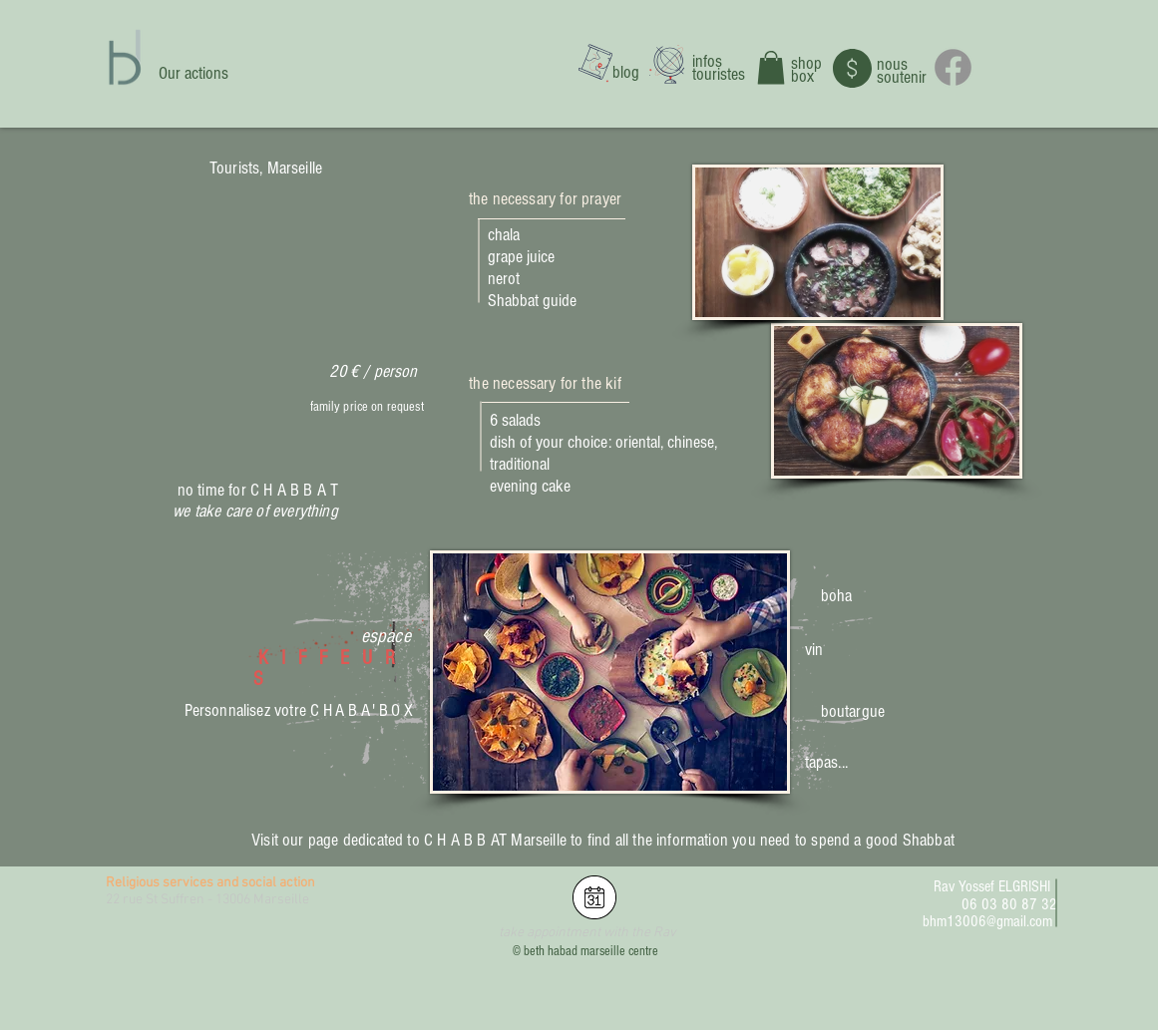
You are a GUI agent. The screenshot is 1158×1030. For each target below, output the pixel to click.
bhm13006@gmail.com (987, 921)
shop (806, 63)
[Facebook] (953, 67)
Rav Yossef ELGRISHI (992, 886)
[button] (771, 67)
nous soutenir (902, 71)
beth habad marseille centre (591, 951)
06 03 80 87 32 (1009, 904)
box (802, 76)
